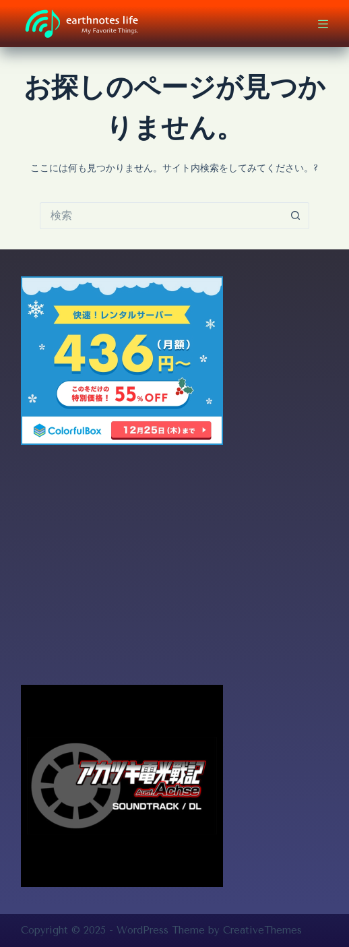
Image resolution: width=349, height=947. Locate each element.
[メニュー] (323, 24)
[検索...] (161, 215)
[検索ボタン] (295, 215)
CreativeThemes (262, 930)
